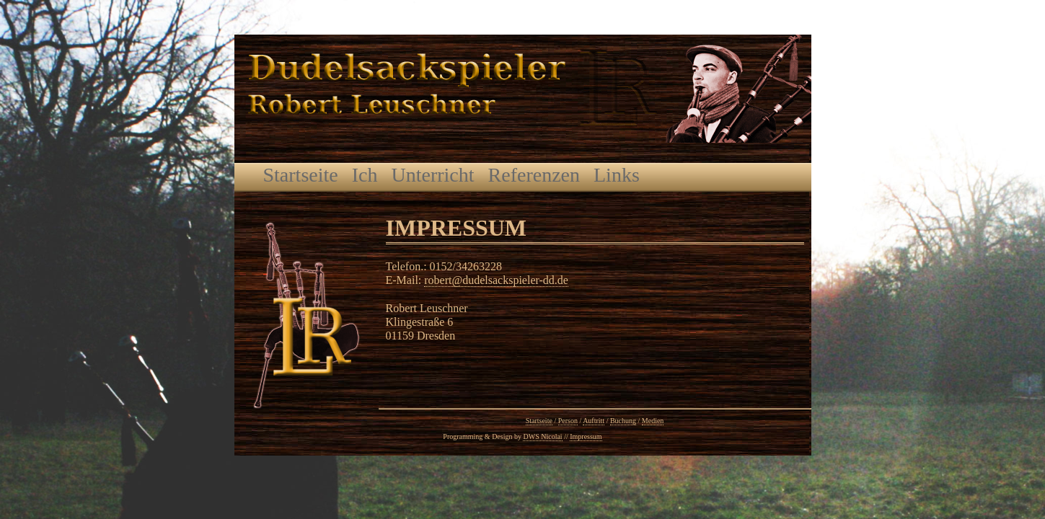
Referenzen (534, 175)
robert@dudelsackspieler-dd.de (496, 280)
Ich (365, 175)
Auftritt (593, 421)
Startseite (300, 175)
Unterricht (432, 175)
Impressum (585, 436)
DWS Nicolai (542, 436)
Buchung (623, 421)
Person (568, 421)
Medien (653, 421)
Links (617, 175)
